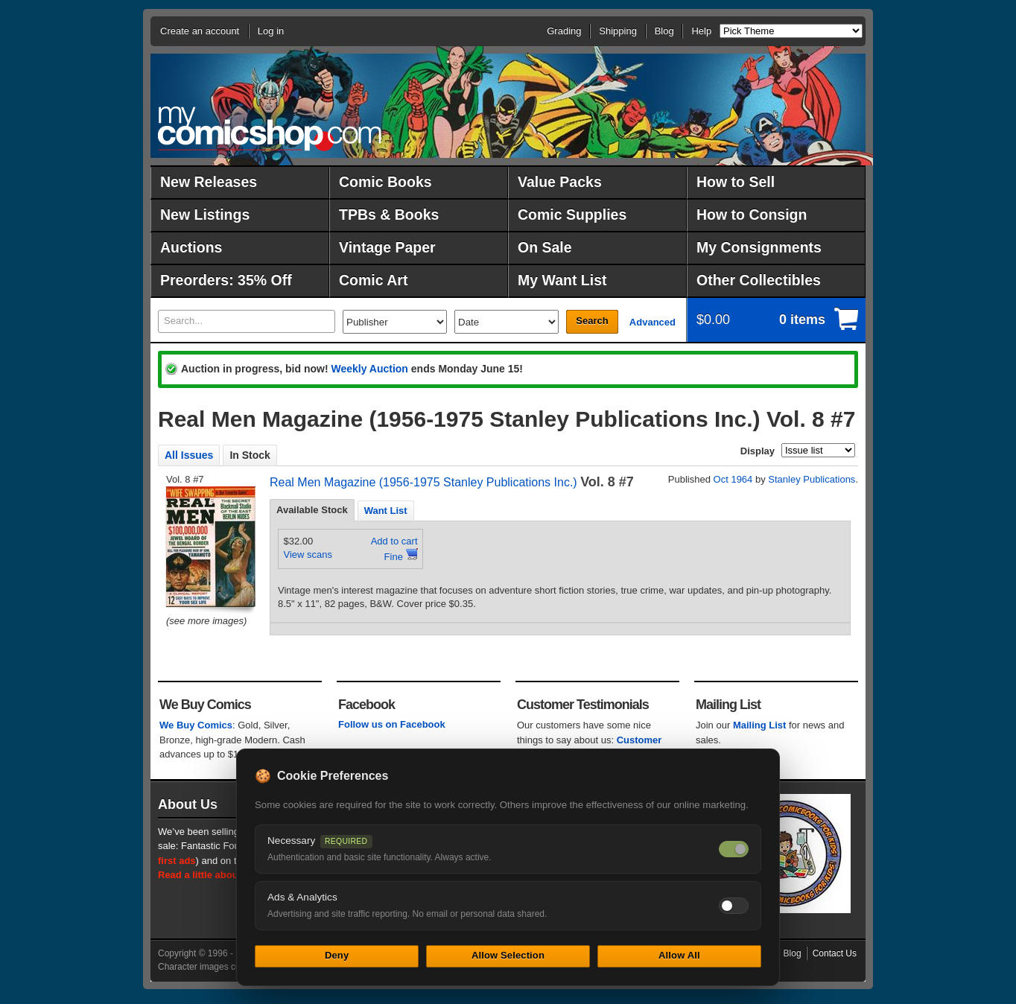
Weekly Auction (369, 369)
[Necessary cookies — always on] (734, 849)
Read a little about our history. (227, 874)
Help (701, 30)
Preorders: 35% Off (226, 280)
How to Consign (751, 214)
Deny (337, 955)
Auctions (191, 247)
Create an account (199, 30)
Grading (564, 30)
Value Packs (560, 182)
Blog (664, 30)
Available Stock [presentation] (312, 509)
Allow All (679, 955)
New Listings (205, 214)
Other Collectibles (758, 280)
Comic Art (373, 280)
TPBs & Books (389, 214)
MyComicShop (269, 128)
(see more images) (206, 620)
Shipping (618, 30)
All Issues (189, 455)
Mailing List (760, 725)
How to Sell (735, 182)
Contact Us (835, 953)
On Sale (545, 247)
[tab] (312, 510)
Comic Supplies (572, 214)
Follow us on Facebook (391, 724)
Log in (271, 30)
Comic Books (385, 182)
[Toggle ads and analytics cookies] (734, 905)
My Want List (562, 280)
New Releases (208, 182)
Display (757, 451)
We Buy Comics (195, 725)
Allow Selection (508, 955)
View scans (308, 554)
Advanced (652, 322)
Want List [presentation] (385, 510)
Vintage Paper (387, 247)
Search (592, 320)
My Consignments (759, 247)
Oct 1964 (733, 479)
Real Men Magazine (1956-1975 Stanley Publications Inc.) (423, 482)
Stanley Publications (811, 479)
